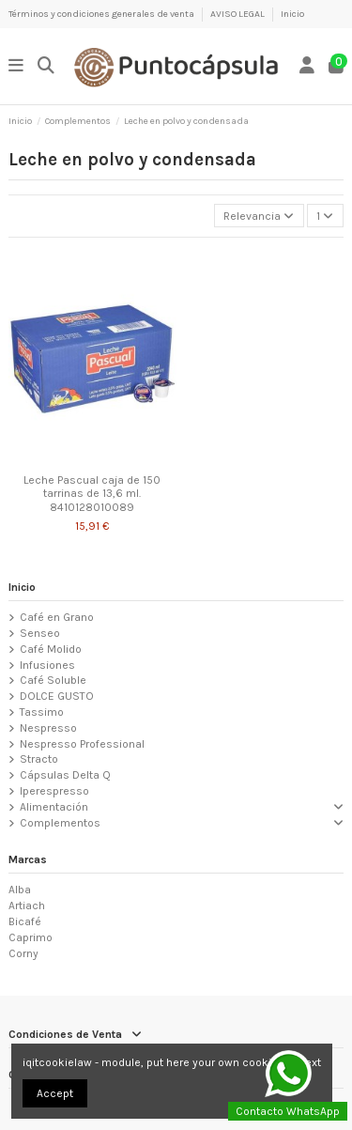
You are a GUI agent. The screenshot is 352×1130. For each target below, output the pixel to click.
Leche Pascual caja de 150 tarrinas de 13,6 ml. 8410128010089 (92, 493)
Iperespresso (54, 790)
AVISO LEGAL (238, 14)
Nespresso (48, 728)
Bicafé (24, 921)
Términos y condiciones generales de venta (102, 14)
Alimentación (54, 806)
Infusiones (47, 665)
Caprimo (30, 937)
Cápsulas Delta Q (65, 775)
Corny (23, 953)
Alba (19, 889)
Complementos (60, 822)
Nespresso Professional (82, 744)
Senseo (40, 633)
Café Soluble (53, 680)
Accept (55, 1093)
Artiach (26, 905)
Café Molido (51, 649)
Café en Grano (57, 617)
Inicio (292, 14)
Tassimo (42, 712)
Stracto (39, 759)
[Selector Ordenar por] (259, 215)
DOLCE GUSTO (57, 696)
